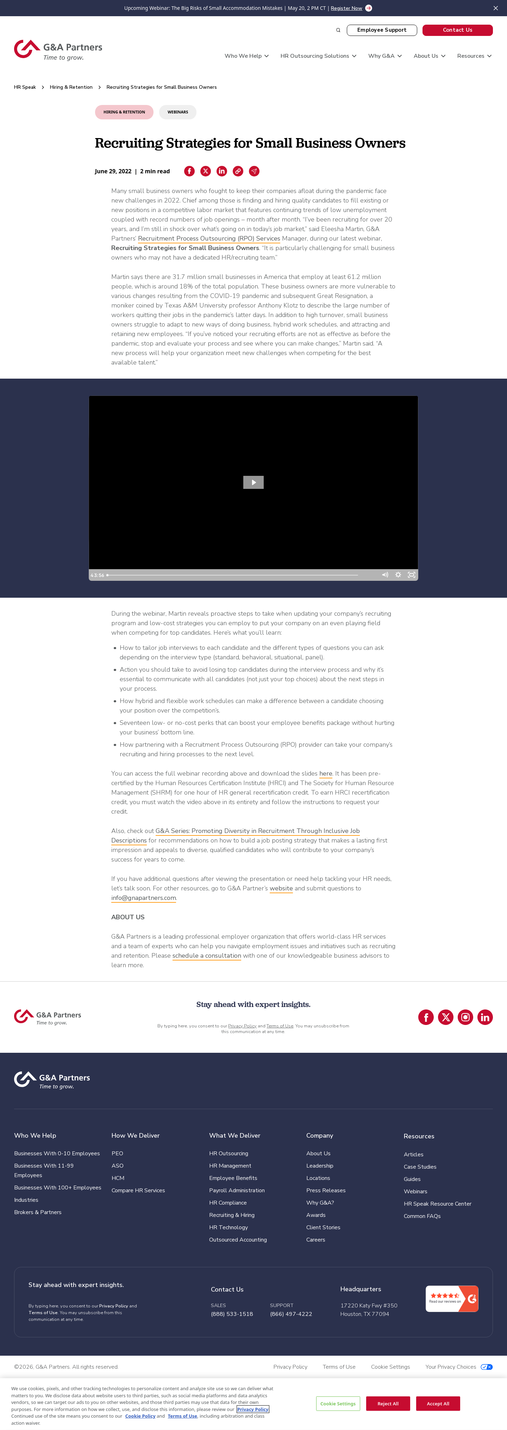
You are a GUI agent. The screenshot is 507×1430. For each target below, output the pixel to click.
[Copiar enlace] (238, 171)
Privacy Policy (242, 1026)
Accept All (438, 1403)
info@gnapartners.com (143, 898)
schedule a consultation (207, 955)
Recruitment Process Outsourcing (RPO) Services (209, 238)
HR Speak (25, 87)
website (281, 888)
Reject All (388, 1403)
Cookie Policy (140, 1416)
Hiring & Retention (71, 87)
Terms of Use (280, 1026)
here (325, 773)
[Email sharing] (254, 171)
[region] (253, 1404)
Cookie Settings (338, 1403)
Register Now (346, 8)
